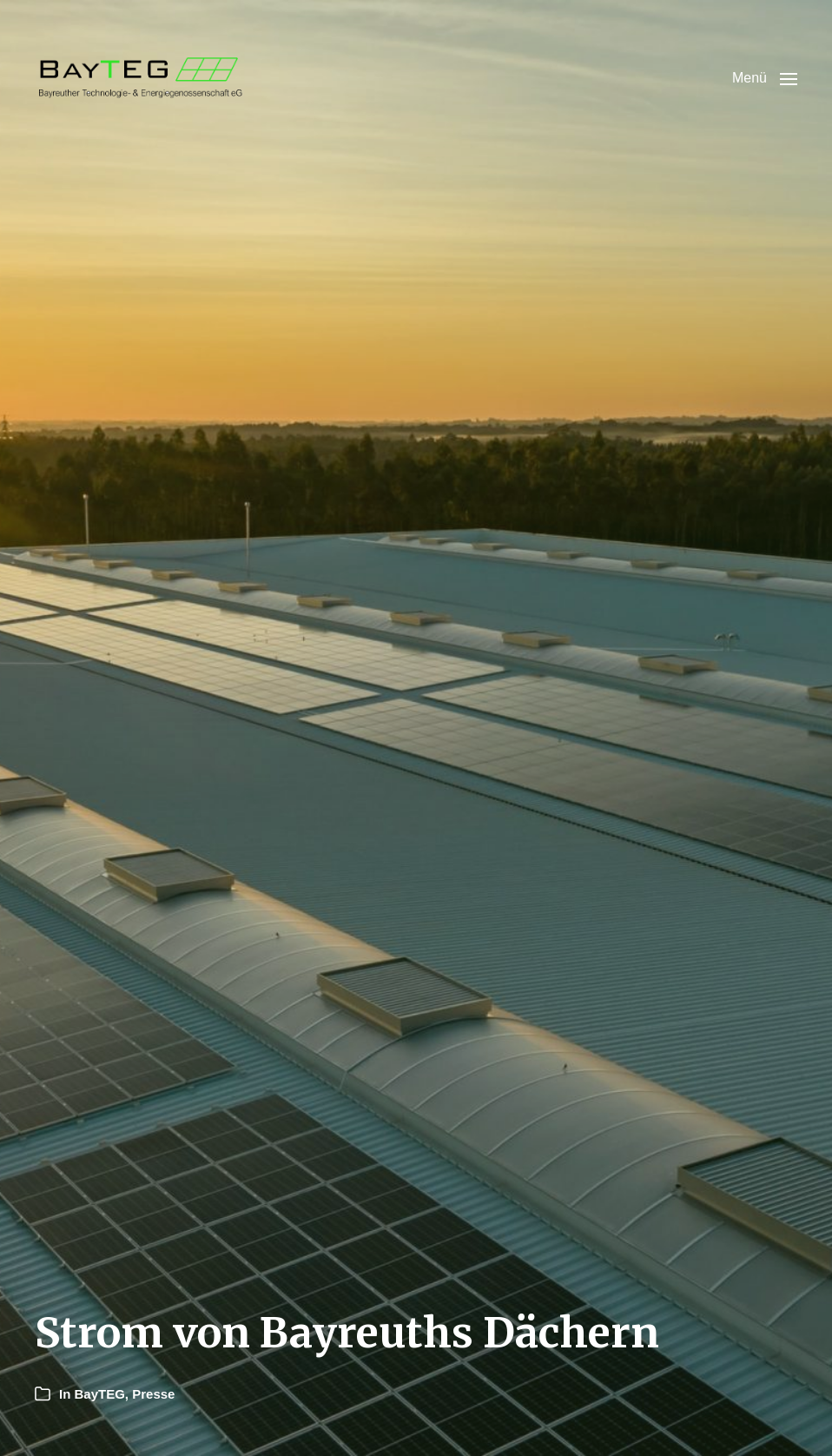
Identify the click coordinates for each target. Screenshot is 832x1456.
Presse (153, 1394)
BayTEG (100, 1394)
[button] (764, 78)
